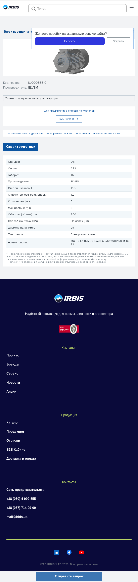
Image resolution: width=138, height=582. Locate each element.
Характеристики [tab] (20, 147)
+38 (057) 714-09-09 (21, 508)
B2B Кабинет (16, 449)
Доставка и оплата (21, 458)
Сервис (12, 373)
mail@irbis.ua (17, 517)
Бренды (12, 364)
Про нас (12, 355)
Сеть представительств (25, 489)
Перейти (69, 41)
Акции (11, 391)
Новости (13, 382)
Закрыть (118, 41)
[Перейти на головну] (11, 8)
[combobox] (77, 8)
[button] (132, 9)
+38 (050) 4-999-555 (21, 498)
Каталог (12, 422)
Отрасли (13, 440)
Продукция (15, 431)
